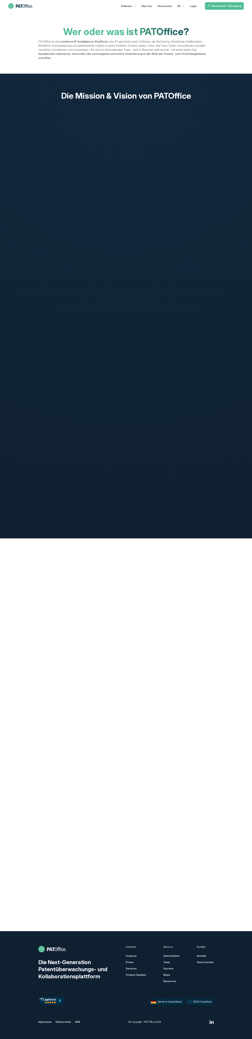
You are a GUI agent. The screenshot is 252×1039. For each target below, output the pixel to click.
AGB (77, 1021)
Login (193, 6)
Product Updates (136, 974)
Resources (169, 981)
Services (131, 968)
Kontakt (201, 955)
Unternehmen (171, 955)
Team (166, 962)
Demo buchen (205, 962)
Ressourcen (165, 6)
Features (131, 955)
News (166, 974)
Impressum (45, 1021)
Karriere (168, 968)
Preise (130, 962)
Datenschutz (63, 1021)
